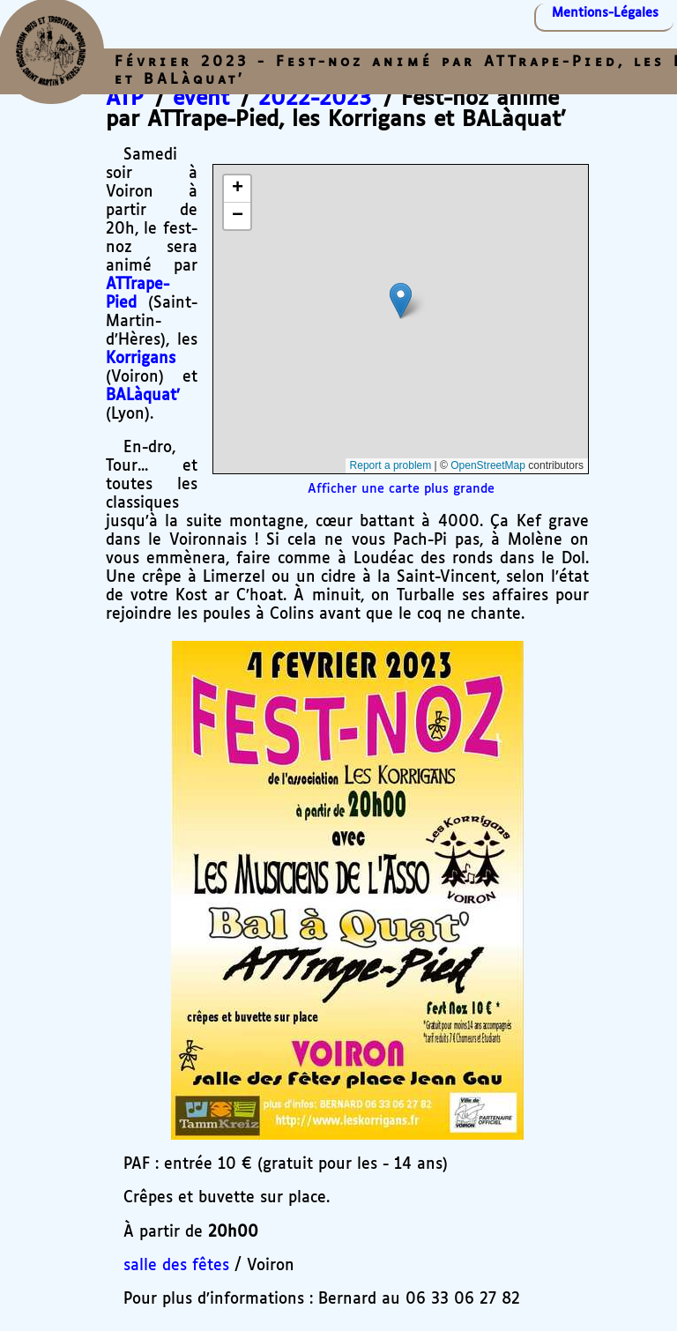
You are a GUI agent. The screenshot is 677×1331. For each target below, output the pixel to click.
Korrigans (140, 359)
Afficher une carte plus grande (401, 489)
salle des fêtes (176, 1266)
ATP (125, 98)
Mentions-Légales (605, 13)
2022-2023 (314, 98)
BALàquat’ (143, 396)
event (201, 98)
